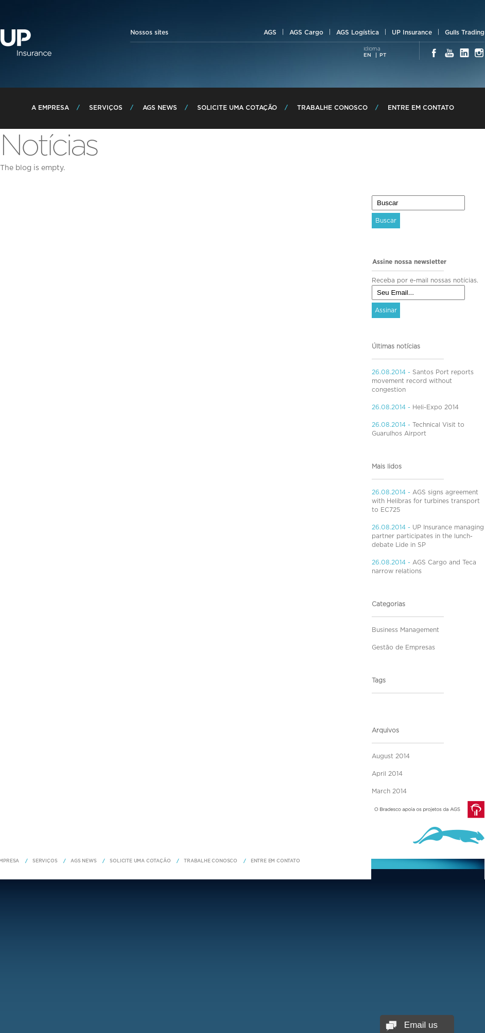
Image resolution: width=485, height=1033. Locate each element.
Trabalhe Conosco (332, 108)
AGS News (160, 108)
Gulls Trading (464, 32)
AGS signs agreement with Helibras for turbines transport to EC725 (426, 501)
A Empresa (50, 108)
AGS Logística (357, 32)
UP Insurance (412, 32)
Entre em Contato (421, 108)
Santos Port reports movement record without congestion (423, 381)
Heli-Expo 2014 (434, 407)
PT (382, 55)
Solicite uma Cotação (237, 108)
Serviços (106, 108)
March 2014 (389, 791)
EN (367, 55)
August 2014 (391, 756)
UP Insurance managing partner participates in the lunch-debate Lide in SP (428, 536)
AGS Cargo (306, 32)
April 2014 (387, 774)
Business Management (405, 630)
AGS (270, 32)
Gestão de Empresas (403, 647)
